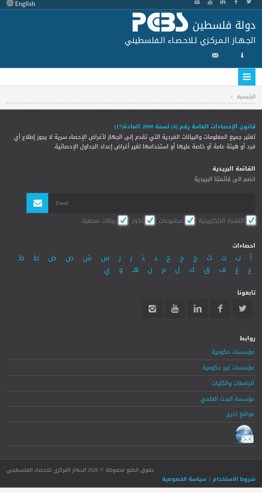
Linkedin (197, 308)
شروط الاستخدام (234, 478)
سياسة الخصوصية (184, 478)
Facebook (220, 308)
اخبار (137, 220)
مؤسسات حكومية (233, 352)
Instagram (152, 308)
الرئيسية (246, 96)
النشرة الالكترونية (221, 220)
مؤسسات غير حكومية (228, 367)
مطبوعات (170, 220)
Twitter (242, 308)
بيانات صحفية (99, 220)
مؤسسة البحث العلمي (227, 398)
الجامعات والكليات (233, 383)
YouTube (175, 308)
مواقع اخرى (240, 414)
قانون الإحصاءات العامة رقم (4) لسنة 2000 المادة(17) (184, 126)
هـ (135, 269)
